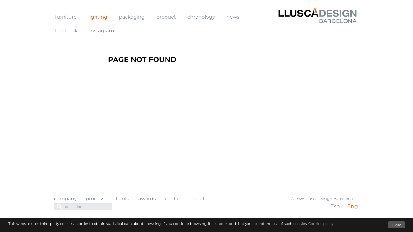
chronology (201, 17)
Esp (335, 206)
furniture (65, 17)
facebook (66, 30)
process (95, 199)
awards (147, 199)
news (233, 17)
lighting (97, 17)
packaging (132, 17)
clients (121, 199)
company (65, 199)
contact (174, 199)
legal (198, 199)
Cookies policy (321, 223)
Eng (353, 206)
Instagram (101, 30)
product (166, 17)
